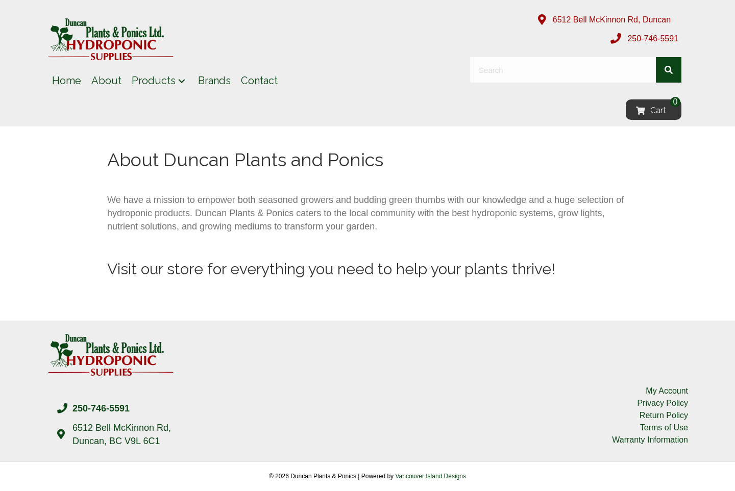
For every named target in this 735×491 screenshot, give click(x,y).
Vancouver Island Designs (430, 476)
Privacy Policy (662, 403)
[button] (182, 81)
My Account (667, 390)
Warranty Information (650, 439)
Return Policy (664, 415)
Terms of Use (664, 427)
